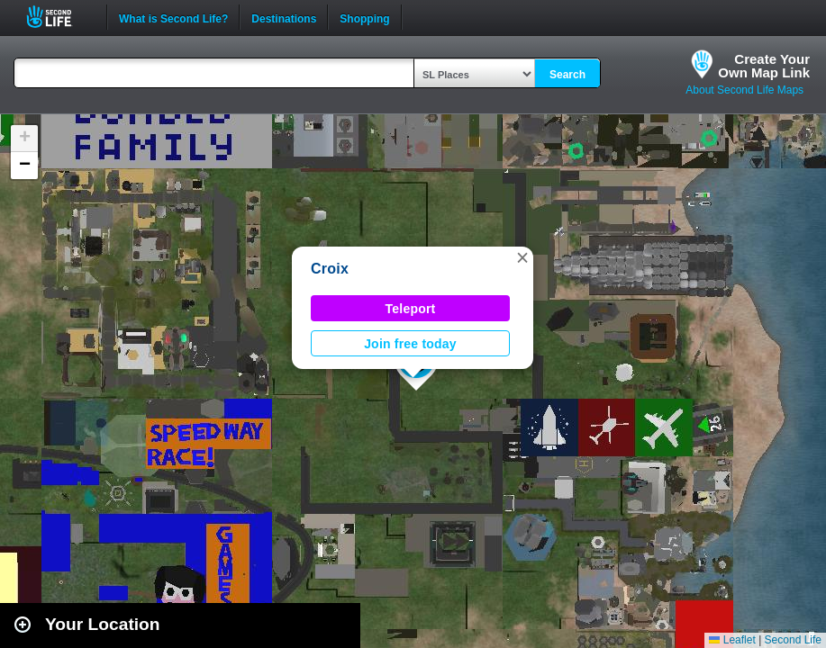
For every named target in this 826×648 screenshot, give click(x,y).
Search (567, 74)
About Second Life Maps (744, 90)
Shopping (364, 17)
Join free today (410, 344)
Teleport (411, 309)
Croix (330, 268)
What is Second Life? (173, 17)
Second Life (59, 16)
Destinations (283, 17)
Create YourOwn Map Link (764, 65)
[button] (522, 257)
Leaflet (732, 640)
